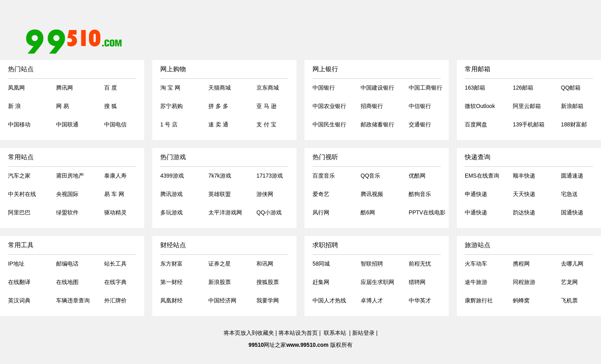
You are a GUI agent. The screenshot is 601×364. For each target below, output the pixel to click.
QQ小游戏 (269, 213)
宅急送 (569, 194)
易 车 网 (114, 194)
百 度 (110, 88)
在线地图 (67, 282)
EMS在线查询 (482, 176)
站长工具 (115, 264)
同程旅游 (524, 282)
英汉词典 (19, 301)
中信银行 (420, 106)
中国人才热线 (329, 301)
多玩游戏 (171, 213)
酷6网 (368, 213)
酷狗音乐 (420, 194)
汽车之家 (19, 176)
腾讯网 (64, 88)
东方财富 (171, 264)
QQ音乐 (370, 176)
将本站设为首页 (298, 333)
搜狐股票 (267, 282)
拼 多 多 (218, 106)
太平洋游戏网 (225, 213)
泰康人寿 (115, 176)
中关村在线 (22, 194)
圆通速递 (572, 176)
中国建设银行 (377, 88)
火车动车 (476, 264)
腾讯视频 (372, 194)
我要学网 (267, 301)
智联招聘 (372, 264)
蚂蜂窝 (521, 301)
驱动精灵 (115, 213)
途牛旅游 (476, 282)
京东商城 (267, 88)
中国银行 (324, 88)
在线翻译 (19, 282)
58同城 (321, 264)
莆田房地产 (70, 176)
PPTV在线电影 (427, 213)
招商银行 (372, 106)
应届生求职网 (377, 282)
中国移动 (19, 125)
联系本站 (335, 333)
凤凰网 (16, 88)
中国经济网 (222, 301)
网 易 (62, 106)
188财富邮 (574, 125)
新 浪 (14, 106)
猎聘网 (417, 282)
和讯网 (264, 264)
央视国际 (67, 194)
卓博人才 (372, 301)
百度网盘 (476, 125)
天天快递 (524, 194)
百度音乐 (324, 176)
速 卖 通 (218, 125)
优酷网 (417, 176)
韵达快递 (524, 213)
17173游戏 (269, 176)
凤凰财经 (171, 301)
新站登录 (363, 333)
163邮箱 (475, 88)
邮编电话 (67, 264)
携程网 (521, 264)
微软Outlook (480, 106)
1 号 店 (168, 125)
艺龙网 (569, 282)
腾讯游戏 (171, 194)
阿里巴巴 (19, 213)
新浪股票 (219, 282)
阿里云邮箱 (527, 106)
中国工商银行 (425, 88)
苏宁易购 (171, 106)
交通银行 (420, 125)
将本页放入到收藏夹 (249, 333)
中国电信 (115, 125)
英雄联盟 (219, 194)
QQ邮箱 (571, 88)
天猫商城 (219, 88)
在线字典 (115, 282)
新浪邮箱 (572, 106)
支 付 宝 (266, 125)
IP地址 (16, 264)
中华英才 (420, 301)
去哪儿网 (572, 264)
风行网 (321, 213)
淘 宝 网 (170, 88)
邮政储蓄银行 (377, 125)
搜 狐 (110, 106)
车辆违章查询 (73, 301)
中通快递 (476, 213)
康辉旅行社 (479, 301)
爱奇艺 (321, 194)
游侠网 (264, 194)
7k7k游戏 (219, 176)
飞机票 (569, 301)
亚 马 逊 (266, 106)
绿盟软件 (67, 213)
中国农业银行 (329, 106)
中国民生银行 (329, 125)
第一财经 (171, 282)
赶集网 (321, 282)
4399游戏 (172, 176)
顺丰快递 (524, 176)
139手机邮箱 (529, 125)
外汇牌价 (115, 301)
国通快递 (572, 213)
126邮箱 (523, 88)
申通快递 (476, 194)
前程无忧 (420, 264)
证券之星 (219, 264)
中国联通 (67, 125)
